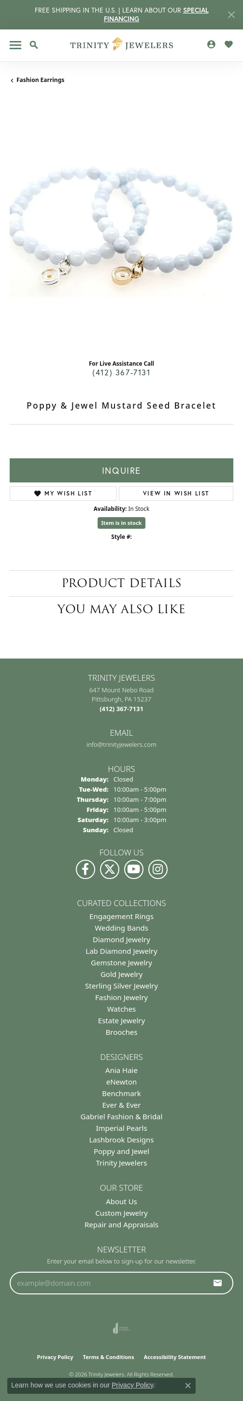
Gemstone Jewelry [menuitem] (121, 962)
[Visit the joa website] (121, 1328)
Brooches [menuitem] (122, 1032)
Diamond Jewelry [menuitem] (121, 939)
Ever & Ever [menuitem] (121, 1105)
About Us (121, 1201)
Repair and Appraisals (121, 1224)
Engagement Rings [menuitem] (121, 916)
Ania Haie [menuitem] (121, 1070)
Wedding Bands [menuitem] (121, 928)
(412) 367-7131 (121, 372)
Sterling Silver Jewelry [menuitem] (121, 985)
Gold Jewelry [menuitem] (121, 974)
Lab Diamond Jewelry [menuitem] (121, 951)
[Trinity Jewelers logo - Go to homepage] (121, 45)
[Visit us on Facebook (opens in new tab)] (85, 869)
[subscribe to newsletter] (218, 1282)
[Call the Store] (121, 708)
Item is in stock (121, 522)
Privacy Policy (55, 1356)
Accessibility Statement (175, 1356)
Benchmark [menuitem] (121, 1093)
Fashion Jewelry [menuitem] (121, 997)
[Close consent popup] (188, 1385)
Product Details (121, 583)
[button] (34, 45)
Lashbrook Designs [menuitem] (121, 1139)
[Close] (231, 15)
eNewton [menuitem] (121, 1081)
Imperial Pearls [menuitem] (121, 1128)
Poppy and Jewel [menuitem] (121, 1151)
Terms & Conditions (108, 1356)
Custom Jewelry (121, 1213)
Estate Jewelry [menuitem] (121, 1020)
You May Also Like (121, 609)
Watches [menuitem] (121, 1009)
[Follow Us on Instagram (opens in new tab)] (158, 869)
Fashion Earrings (40, 80)
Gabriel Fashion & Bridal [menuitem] (122, 1116)
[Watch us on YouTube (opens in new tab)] (133, 869)
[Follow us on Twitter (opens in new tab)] (109, 869)
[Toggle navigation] (15, 45)
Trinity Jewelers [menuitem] (121, 1163)
